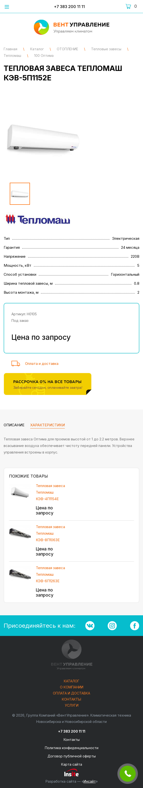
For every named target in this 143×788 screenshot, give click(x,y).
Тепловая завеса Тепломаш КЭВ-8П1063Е (50, 533)
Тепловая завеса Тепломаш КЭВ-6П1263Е (50, 574)
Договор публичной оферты (72, 756)
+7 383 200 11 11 (69, 6)
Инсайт (90, 781)
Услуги (71, 705)
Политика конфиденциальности (71, 748)
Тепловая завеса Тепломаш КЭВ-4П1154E (50, 492)
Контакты (71, 699)
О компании (71, 687)
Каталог (71, 681)
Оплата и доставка (41, 363)
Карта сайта (71, 764)
